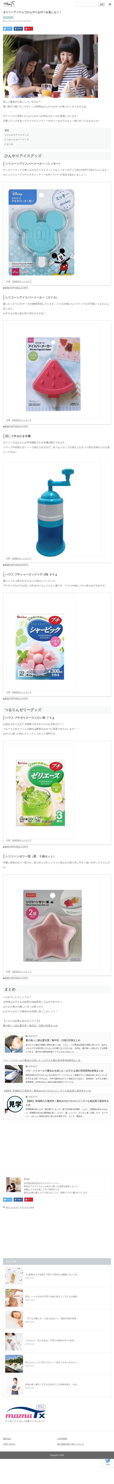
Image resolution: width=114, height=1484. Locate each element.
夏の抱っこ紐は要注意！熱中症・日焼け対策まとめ (30, 1025)
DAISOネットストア (21, 281)
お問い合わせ (9, 1444)
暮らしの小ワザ (9, 21)
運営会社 (7, 1439)
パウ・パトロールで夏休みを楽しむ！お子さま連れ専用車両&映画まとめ (42, 1060)
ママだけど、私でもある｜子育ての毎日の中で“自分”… (50, 1340)
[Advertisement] (57, 1145)
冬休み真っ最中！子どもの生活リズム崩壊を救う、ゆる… (52, 1384)
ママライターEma (23, 21)
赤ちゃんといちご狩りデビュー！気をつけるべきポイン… (52, 1362)
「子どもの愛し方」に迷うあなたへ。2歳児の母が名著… (51, 1318)
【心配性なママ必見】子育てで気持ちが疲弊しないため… (52, 1274)
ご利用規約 (62, 1439)
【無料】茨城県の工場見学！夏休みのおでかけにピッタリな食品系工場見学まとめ (47, 1091)
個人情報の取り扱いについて (70, 1444)
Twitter (108, 1463)
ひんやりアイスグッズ (17, 135)
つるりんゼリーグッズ (17, 139)
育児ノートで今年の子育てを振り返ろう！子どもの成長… (52, 1296)
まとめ (9, 144)
